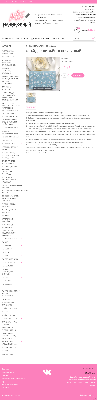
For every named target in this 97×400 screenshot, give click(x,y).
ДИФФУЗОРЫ (7, 354)
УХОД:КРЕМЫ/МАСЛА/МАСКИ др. (9, 343)
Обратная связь (26, 2)
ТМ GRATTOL (7, 284)
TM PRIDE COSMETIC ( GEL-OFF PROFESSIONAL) (11, 293)
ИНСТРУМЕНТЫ (8, 144)
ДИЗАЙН (5, 216)
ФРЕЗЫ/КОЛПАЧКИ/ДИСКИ (10, 148)
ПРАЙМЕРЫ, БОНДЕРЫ (6, 88)
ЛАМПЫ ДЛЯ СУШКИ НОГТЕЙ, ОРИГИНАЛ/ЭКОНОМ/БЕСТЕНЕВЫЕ (10, 80)
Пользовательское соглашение (13, 379)
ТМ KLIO (5, 288)
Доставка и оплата (40, 39)
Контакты (6, 39)
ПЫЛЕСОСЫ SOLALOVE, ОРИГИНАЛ (6, 70)
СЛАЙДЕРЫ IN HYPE (10, 308)
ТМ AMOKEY (6, 249)
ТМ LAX (5, 277)
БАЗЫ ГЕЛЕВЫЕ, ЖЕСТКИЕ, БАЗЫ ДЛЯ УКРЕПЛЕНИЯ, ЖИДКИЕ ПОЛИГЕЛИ (11, 107)
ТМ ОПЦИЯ (6, 281)
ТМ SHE (5, 242)
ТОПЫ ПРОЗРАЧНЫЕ (10, 128)
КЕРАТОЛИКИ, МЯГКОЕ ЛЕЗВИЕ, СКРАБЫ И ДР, (9, 336)
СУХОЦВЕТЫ (7, 140)
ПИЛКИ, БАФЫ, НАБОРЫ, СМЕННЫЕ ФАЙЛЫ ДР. (10, 179)
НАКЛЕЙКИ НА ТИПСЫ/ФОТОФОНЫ (10, 329)
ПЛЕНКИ (5, 312)
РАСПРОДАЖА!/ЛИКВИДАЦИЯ (8, 52)
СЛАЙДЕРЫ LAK (8, 315)
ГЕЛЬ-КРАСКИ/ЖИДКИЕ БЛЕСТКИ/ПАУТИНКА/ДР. (10, 233)
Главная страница (21, 39)
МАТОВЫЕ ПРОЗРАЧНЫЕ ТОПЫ (10, 132)
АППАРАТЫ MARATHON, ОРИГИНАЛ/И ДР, (9, 62)
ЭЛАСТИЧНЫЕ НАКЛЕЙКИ (7, 220)
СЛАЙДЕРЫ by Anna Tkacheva (9, 323)
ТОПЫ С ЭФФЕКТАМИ (10, 137)
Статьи (5, 2)
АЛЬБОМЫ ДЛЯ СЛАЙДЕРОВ (8, 303)
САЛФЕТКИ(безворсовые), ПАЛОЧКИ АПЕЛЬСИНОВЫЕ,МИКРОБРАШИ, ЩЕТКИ (12, 189)
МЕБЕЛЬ (5, 351)
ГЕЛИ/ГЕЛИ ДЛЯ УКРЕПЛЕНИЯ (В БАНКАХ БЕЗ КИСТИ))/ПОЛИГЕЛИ (10, 96)
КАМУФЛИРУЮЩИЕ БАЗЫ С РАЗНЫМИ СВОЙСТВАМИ (10, 122)
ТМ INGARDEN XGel (9, 239)
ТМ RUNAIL (6, 299)
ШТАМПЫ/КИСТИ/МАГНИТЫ (9, 211)
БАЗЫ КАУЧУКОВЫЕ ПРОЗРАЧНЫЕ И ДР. (10, 115)
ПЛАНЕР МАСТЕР (9, 347)
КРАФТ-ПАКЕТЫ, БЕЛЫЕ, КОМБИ (8, 162)
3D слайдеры (51, 46)
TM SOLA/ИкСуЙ (8, 262)
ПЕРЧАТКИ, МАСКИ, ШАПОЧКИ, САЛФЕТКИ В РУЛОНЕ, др (9, 170)
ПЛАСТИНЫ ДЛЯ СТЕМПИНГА (8, 226)
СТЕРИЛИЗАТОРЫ (9, 57)
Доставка (14, 2)
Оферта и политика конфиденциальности (10, 383)
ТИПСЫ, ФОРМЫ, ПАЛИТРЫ (9, 205)
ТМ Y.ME (5, 256)
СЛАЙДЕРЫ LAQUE (36, 46)
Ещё (63, 39)
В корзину (78, 75)
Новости (55, 39)
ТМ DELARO (6, 252)
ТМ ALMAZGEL (7, 266)
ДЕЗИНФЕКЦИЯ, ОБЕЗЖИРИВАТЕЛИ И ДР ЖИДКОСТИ (10, 155)
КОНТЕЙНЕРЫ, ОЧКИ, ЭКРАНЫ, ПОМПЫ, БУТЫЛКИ (10, 198)
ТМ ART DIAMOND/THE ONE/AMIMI (7, 271)
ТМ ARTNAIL (7, 245)
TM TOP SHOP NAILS (10, 259)
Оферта (5, 375)
